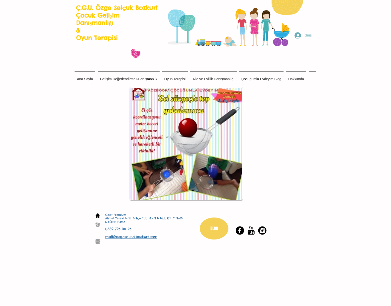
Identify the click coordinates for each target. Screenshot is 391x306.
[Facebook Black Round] (240, 230)
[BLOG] (214, 229)
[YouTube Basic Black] (251, 230)
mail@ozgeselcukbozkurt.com (131, 236)
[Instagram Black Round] (262, 230)
